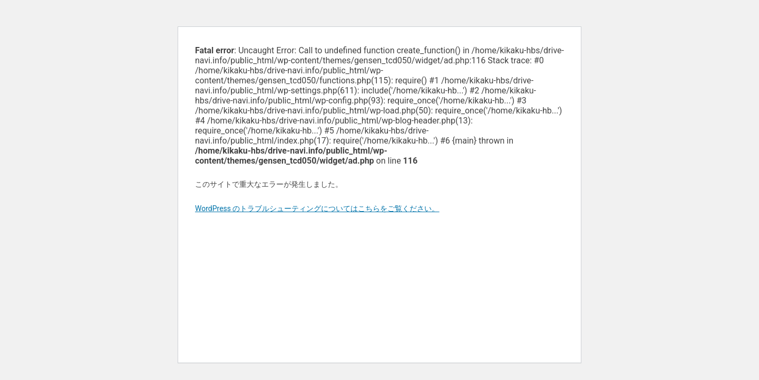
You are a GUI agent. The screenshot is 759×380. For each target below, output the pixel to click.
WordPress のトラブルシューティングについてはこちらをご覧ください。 (317, 208)
